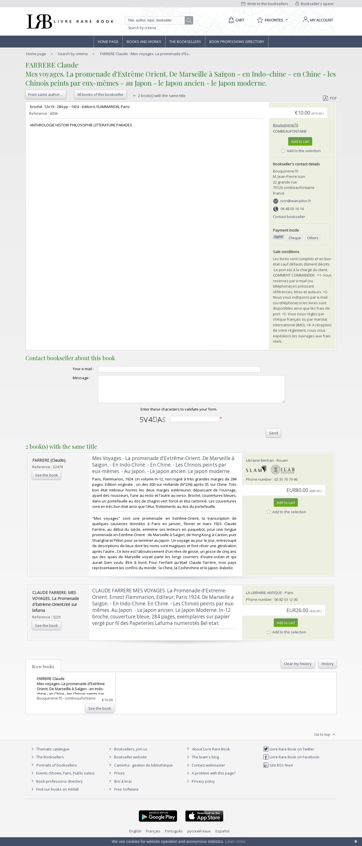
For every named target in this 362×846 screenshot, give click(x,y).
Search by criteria (142, 27)
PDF (330, 98)
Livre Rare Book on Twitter (288, 754)
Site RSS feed (278, 770)
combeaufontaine (290, 131)
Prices (119, 778)
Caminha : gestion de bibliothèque (143, 770)
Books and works (144, 41)
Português (174, 836)
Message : (70, 377)
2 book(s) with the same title (159, 95)
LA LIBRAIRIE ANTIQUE (264, 597)
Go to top (325, 740)
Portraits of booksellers (56, 770)
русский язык (199, 836)
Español (222, 836)
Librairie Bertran (260, 465)
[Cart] (235, 20)
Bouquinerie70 (285, 125)
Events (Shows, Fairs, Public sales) (62, 778)
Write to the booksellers (264, 3)
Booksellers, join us (127, 754)
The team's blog (202, 762)
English (135, 836)
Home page (108, 41)
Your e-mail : (71, 368)
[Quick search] (157, 20)
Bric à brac (123, 786)
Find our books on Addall (54, 794)
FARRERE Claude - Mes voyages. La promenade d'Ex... (145, 53)
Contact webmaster (205, 770)
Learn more (235, 841)
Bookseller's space (314, 3)
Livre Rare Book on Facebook (291, 762)
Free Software (126, 794)
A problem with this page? (210, 778)
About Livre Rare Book (211, 754)
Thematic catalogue (50, 754)
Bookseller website (127, 762)
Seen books (43, 671)
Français (153, 836)
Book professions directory (236, 41)
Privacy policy (200, 786)
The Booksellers (185, 41)
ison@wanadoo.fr (295, 200)
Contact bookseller (289, 216)
